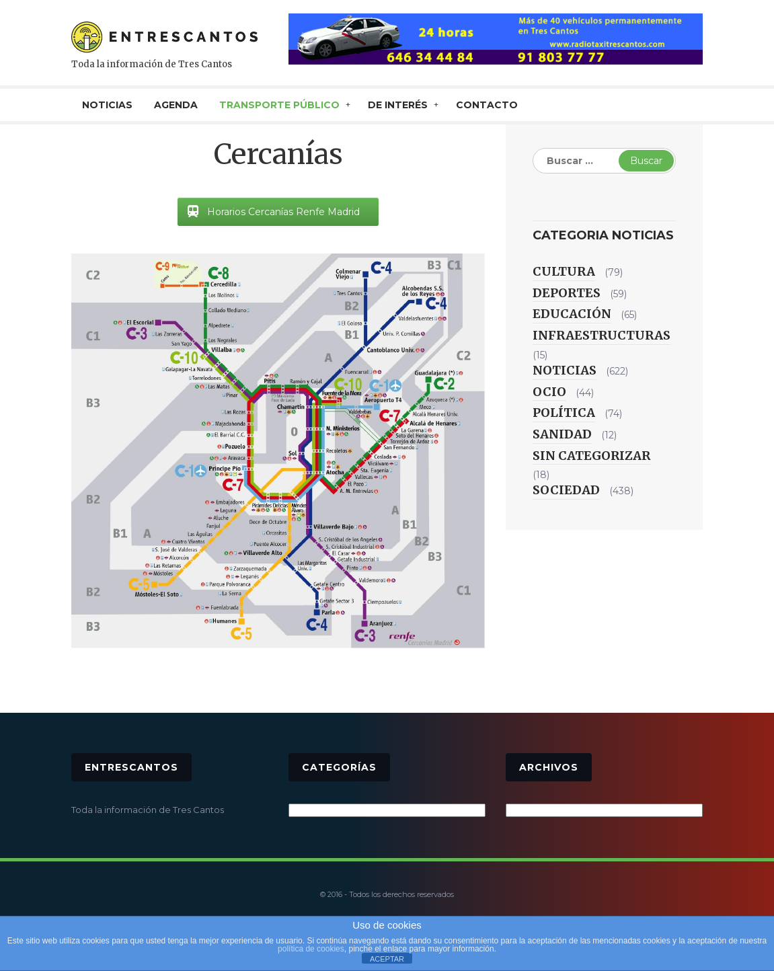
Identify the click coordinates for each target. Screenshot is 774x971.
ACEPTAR (387, 959)
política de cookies (311, 949)
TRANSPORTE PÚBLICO (279, 105)
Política (564, 412)
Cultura (564, 271)
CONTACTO (487, 105)
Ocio (549, 391)
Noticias (564, 370)
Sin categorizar (591, 455)
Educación (572, 313)
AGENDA (176, 105)
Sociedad (566, 490)
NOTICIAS (107, 105)
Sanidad (562, 434)
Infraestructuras (601, 335)
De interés (398, 105)
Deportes (567, 293)
